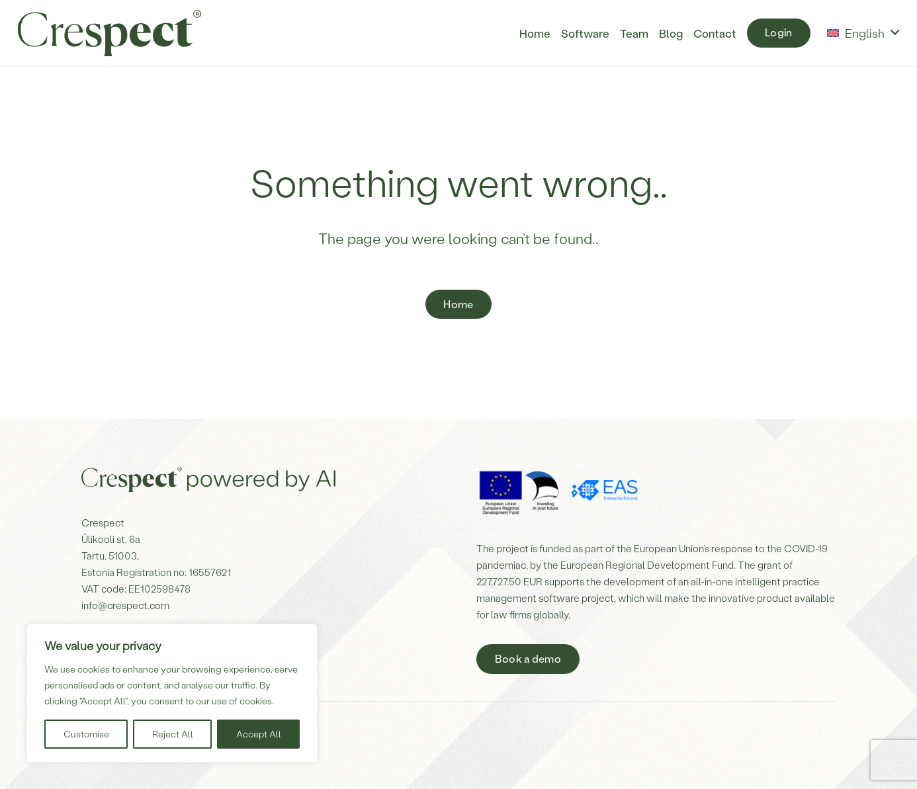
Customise (86, 733)
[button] (863, 33)
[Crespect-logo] (109, 33)
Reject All (172, 733)
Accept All (258, 733)
